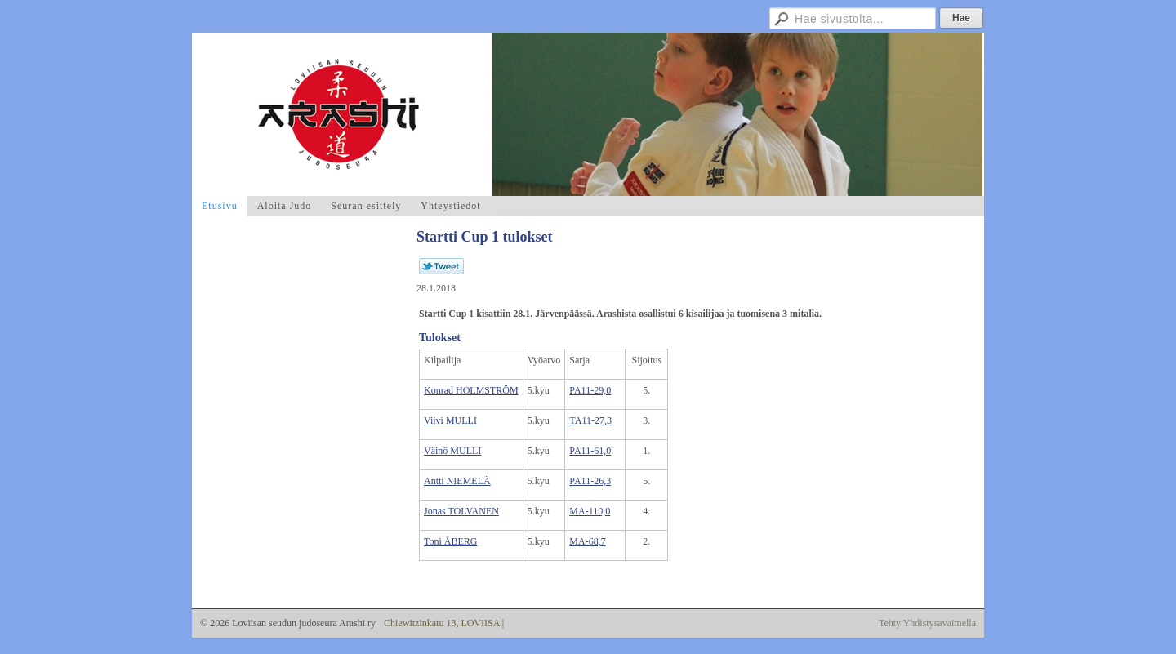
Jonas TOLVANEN (461, 511)
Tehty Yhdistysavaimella (927, 623)
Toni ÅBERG (451, 541)
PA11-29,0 (590, 390)
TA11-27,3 (590, 420)
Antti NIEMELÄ (457, 481)
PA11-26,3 (590, 481)
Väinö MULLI (452, 450)
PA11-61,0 (590, 450)
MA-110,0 (589, 511)
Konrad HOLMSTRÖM (471, 390)
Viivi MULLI (450, 420)
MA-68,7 (587, 541)
